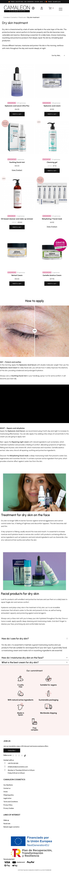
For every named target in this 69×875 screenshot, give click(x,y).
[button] (11, 750)
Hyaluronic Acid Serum (27, 365)
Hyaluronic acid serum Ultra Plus (17, 106)
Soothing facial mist (17, 162)
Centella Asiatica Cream (52, 275)
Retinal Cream (17, 275)
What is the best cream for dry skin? (20, 662)
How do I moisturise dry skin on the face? (23, 657)
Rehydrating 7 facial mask (52, 219)
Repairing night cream (20, 442)
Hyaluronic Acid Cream (8, 368)
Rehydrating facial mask (19, 456)
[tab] (34, 638)
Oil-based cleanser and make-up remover (17, 219)
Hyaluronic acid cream (52, 106)
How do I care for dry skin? (15, 638)
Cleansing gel (52, 162)
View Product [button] (17, 170)
